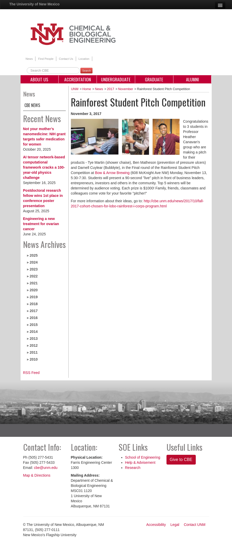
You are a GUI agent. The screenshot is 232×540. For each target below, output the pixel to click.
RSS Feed (31, 373)
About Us (39, 79)
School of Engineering (142, 457)
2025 (34, 255)
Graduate (154, 79)
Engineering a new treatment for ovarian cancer (41, 224)
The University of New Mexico (34, 4)
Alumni (192, 79)
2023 (34, 269)
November (125, 89)
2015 (34, 325)
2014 (34, 332)
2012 (34, 345)
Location (84, 58)
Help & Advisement (140, 462)
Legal (174, 525)
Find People (45, 58)
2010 (34, 359)
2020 (34, 290)
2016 (34, 318)
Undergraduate (116, 79)
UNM (75, 89)
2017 (34, 311)
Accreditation (77, 79)
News (29, 58)
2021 (34, 283)
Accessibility (156, 525)
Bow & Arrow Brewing (112, 173)
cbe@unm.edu (45, 468)
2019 (34, 297)
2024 (34, 262)
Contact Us (66, 58)
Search (86, 70)
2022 (34, 276)
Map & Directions (37, 475)
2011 (34, 352)
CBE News (32, 105)
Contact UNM (194, 525)
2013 (34, 338)
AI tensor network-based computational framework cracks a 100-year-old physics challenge (44, 167)
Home (86, 89)
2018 (34, 304)
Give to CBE (181, 459)
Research (133, 468)
